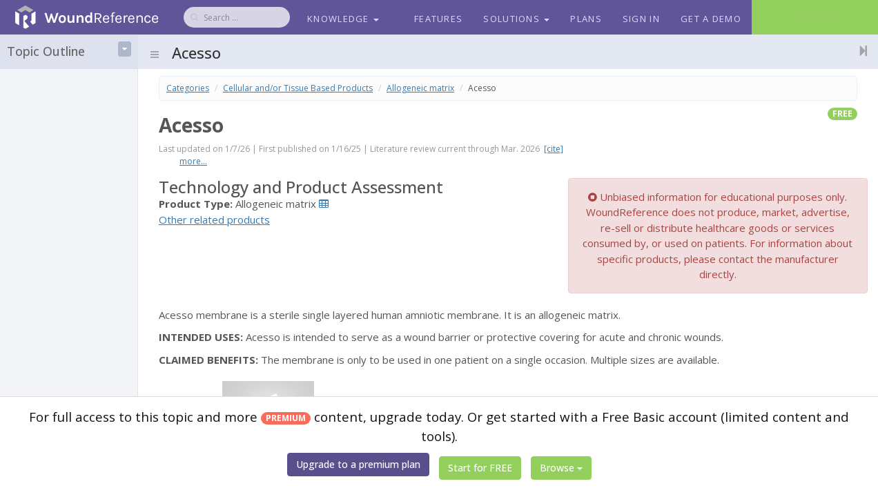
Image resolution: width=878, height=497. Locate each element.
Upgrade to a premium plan (358, 464)
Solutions (516, 18)
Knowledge (343, 18)
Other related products (214, 219)
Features (438, 18)
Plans (586, 18)
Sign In (641, 18)
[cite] (553, 149)
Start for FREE (480, 467)
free (842, 113)
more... (193, 161)
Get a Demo (711, 18)
